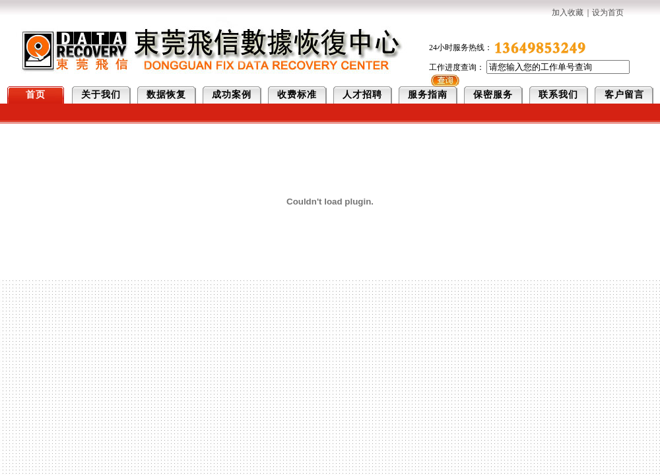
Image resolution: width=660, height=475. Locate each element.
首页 (36, 95)
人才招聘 (362, 95)
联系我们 (558, 95)
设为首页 (608, 12)
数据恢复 (166, 95)
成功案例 (231, 95)
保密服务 (493, 95)
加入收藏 (567, 12)
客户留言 (624, 95)
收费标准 (297, 95)
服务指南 (427, 95)
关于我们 (101, 95)
